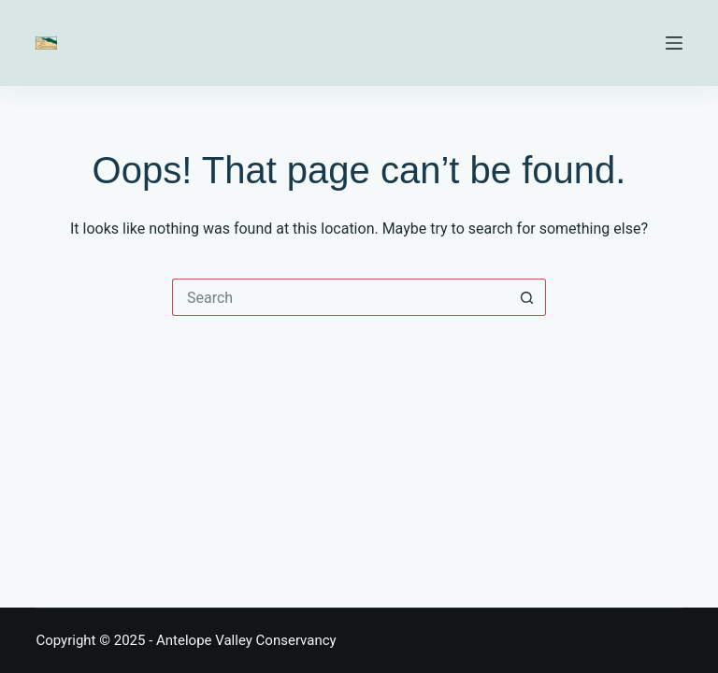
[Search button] (527, 297)
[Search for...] (340, 297)
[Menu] (674, 43)
